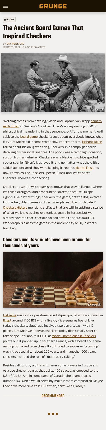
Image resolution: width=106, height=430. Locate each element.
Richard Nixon (92, 142)
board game (29, 136)
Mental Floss (84, 168)
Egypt (7, 320)
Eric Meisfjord (15, 43)
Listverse (9, 315)
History (9, 19)
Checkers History (15, 207)
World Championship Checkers (74, 336)
